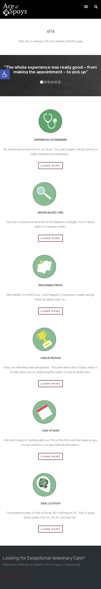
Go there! (13, 576)
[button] (5, 74)
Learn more (50, 165)
